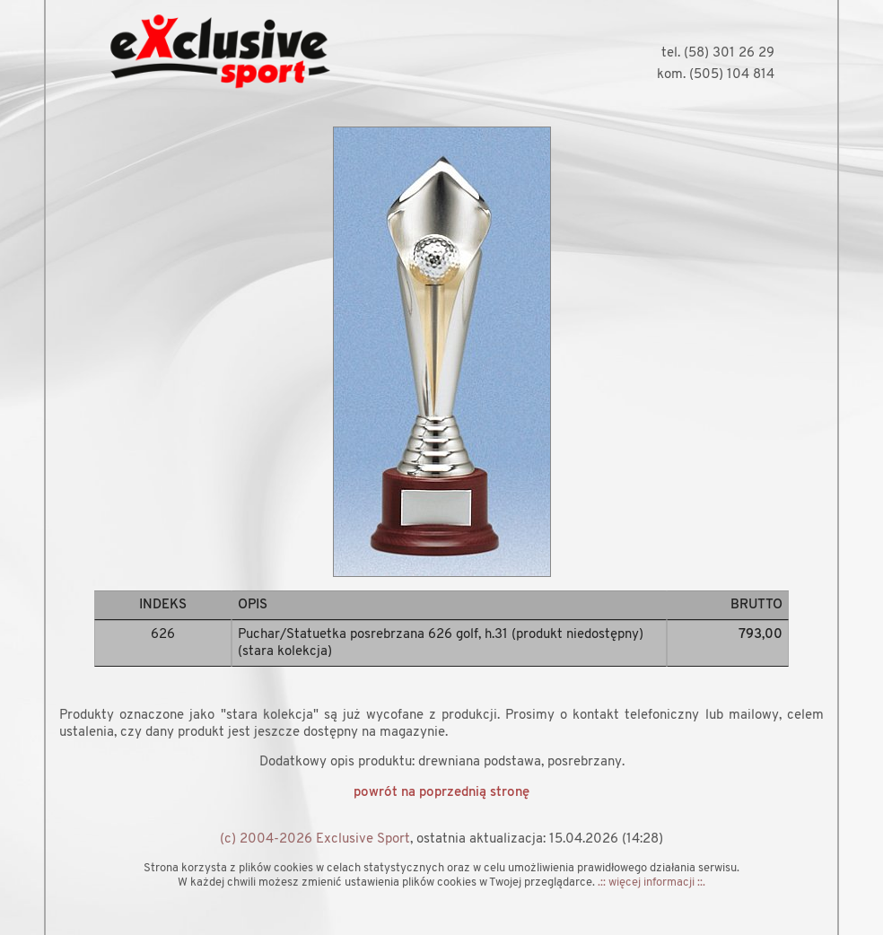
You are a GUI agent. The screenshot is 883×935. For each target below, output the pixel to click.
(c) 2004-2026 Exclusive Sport (315, 839)
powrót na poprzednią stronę (441, 793)
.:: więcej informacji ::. (651, 882)
